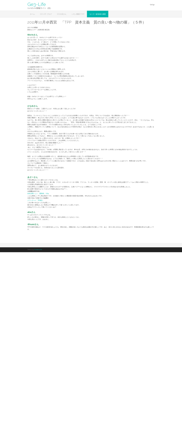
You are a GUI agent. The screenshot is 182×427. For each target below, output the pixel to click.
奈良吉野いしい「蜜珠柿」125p (38, 193)
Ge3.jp (152, 4)
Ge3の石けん (61, 14)
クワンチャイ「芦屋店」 (35, 200)
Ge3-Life (36, 4)
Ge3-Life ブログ (46, 14)
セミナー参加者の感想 (97, 14)
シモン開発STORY (78, 14)
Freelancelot (38, 249)
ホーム (32, 14)
